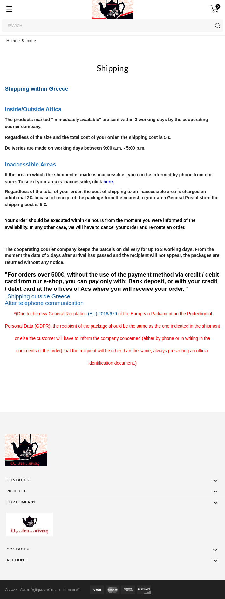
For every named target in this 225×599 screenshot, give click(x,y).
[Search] (112, 25)
